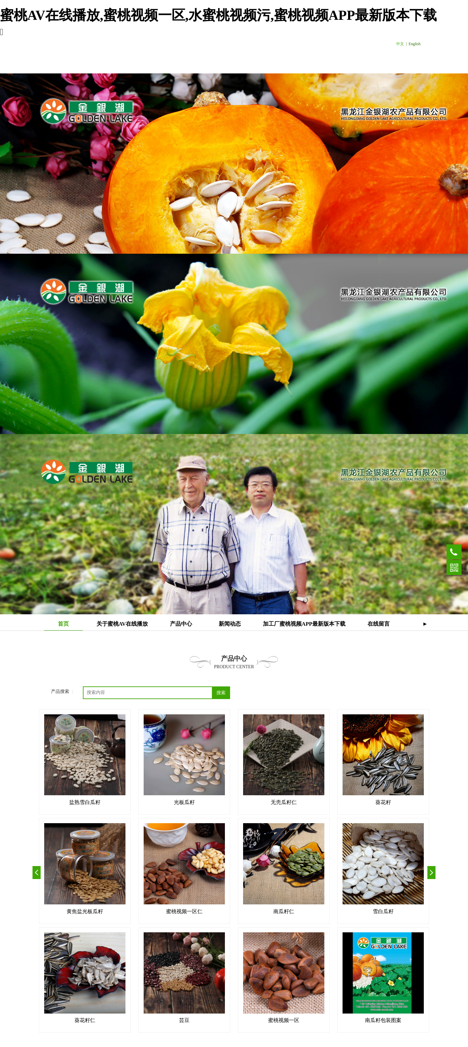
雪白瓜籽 (383, 911)
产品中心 (181, 624)
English (415, 44)
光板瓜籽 (184, 802)
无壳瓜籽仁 (284, 802)
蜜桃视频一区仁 (184, 911)
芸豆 (184, 1020)
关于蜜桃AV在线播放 (122, 624)
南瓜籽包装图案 (383, 1020)
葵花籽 (383, 802)
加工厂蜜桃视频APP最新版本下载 (304, 624)
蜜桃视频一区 (283, 1020)
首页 (63, 624)
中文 (400, 44)
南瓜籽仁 (283, 911)
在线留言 (379, 624)
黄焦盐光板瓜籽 (85, 911)
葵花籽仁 (84, 1020)
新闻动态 (230, 624)
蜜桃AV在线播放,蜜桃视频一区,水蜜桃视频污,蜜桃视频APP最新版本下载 (218, 15)
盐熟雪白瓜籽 (84, 802)
